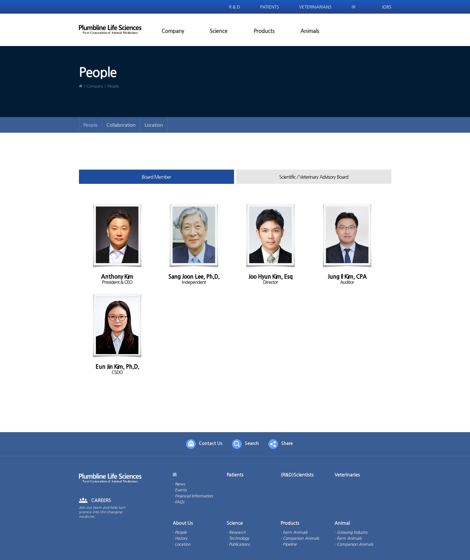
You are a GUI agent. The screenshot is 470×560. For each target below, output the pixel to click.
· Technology (238, 538)
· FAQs (178, 501)
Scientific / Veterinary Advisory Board (313, 177)
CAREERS (101, 500)
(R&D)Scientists (297, 474)
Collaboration (121, 125)
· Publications (238, 544)
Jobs (386, 6)
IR (353, 6)
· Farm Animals (294, 532)
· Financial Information (193, 496)
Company (173, 31)
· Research (236, 532)
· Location (181, 544)
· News (179, 484)
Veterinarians (315, 6)
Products (264, 31)
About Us (183, 523)
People (90, 125)
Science (218, 31)
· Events (180, 490)
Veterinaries (347, 474)
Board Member (156, 177)
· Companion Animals (300, 538)
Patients (269, 6)
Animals (309, 31)
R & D (234, 6)
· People (180, 532)
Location (154, 125)
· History (180, 538)
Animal (342, 523)
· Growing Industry (351, 532)
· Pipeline (289, 544)
